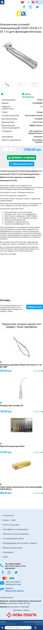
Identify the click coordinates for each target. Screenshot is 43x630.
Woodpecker (8, 552)
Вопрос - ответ (9, 520)
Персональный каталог (23, 164)
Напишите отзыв (34, 307)
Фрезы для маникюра (12, 547)
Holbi (41, 624)
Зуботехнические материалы (16, 534)
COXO (5, 557)
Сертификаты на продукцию (15, 529)
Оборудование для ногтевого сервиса (20, 543)
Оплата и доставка (11, 524)
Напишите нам (13, 584)
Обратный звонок (14, 591)
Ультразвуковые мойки (13, 538)
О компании (8, 515)
